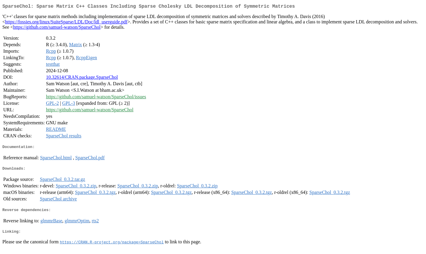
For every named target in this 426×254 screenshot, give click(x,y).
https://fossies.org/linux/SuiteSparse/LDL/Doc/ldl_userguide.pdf (66, 22)
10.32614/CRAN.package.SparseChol (82, 78)
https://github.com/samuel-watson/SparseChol (57, 28)
